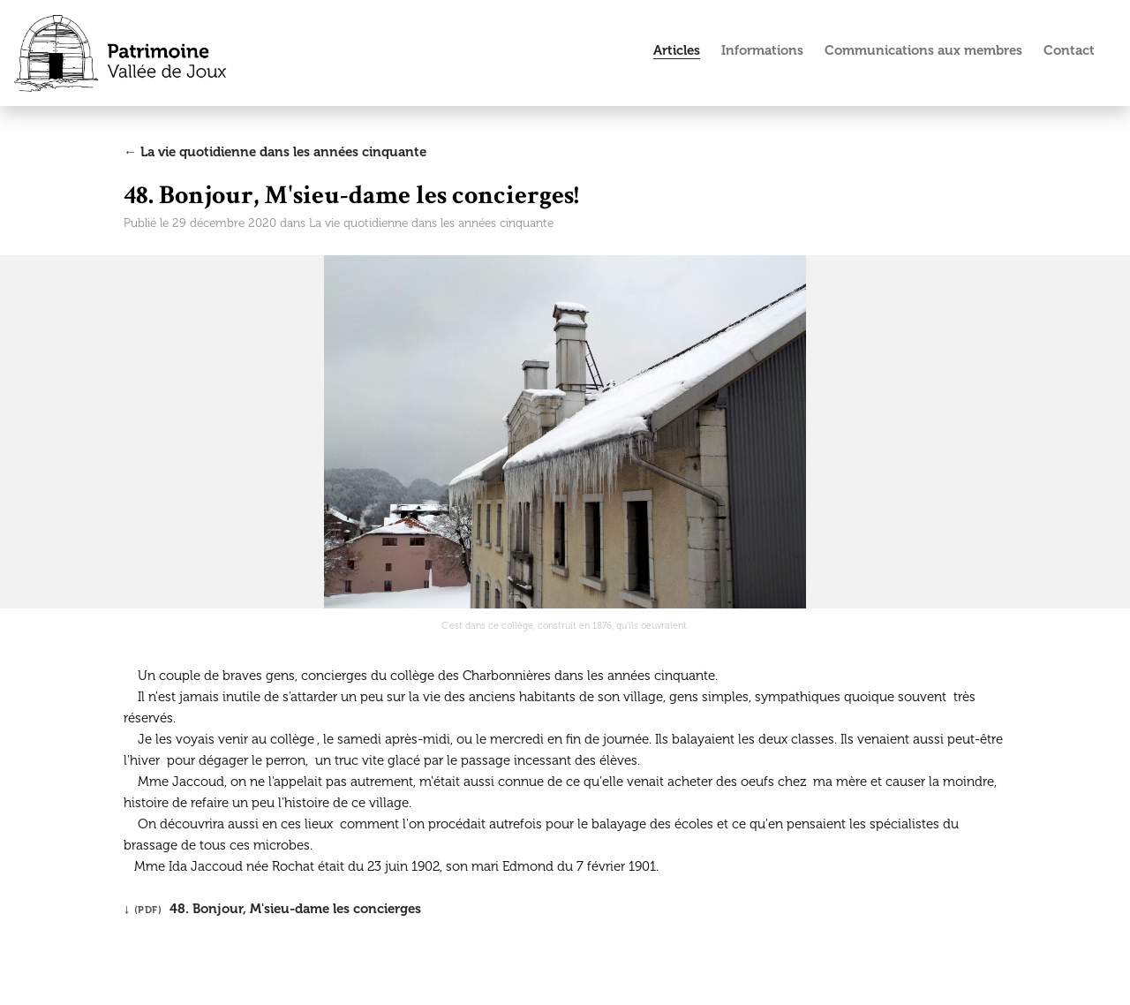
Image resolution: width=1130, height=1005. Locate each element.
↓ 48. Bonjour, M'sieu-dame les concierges (272, 909)
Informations (762, 50)
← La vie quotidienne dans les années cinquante (275, 152)
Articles (676, 50)
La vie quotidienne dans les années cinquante (431, 222)
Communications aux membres (923, 50)
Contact (1069, 50)
